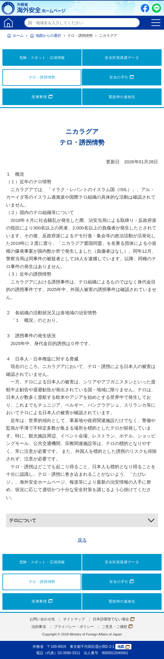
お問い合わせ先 (42, 619)
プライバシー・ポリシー (74, 627)
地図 (123, 647)
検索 (134, 22)
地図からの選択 (48, 36)
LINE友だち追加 (156, 8)
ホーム (18, 36)
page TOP (153, 648)
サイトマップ (74, 619)
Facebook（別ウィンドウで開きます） (145, 8)
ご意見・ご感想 (117, 627)
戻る (82, 539)
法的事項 (38, 627)
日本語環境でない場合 (113, 619)
